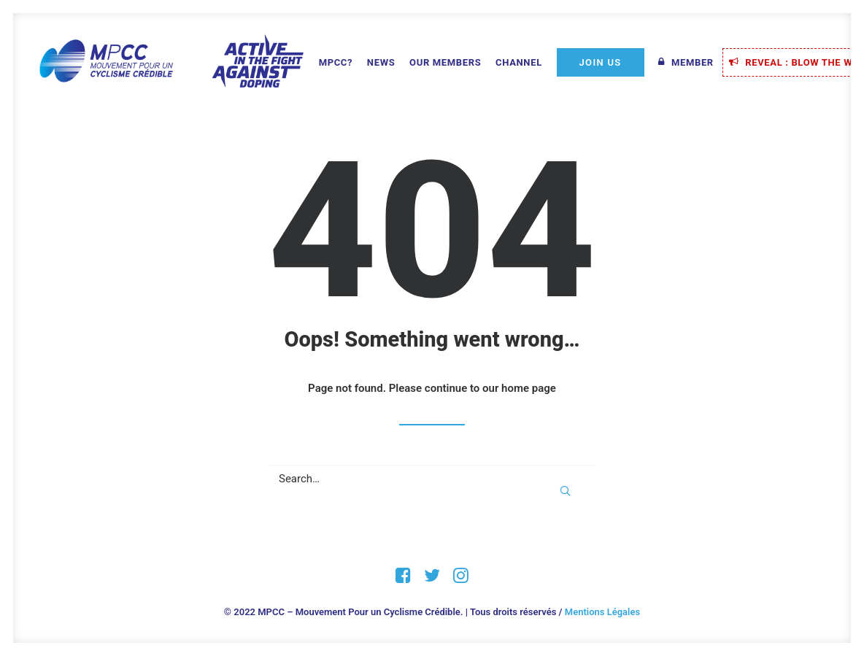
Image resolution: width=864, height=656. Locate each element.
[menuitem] (336, 63)
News (381, 62)
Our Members (445, 62)
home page (528, 388)
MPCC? (336, 62)
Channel (518, 62)
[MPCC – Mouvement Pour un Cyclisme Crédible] (171, 62)
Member (692, 62)
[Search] (432, 479)
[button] (565, 490)
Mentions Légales (602, 611)
